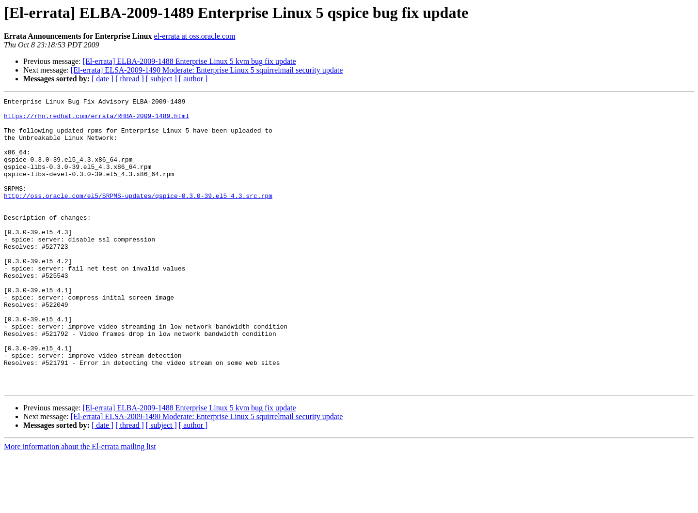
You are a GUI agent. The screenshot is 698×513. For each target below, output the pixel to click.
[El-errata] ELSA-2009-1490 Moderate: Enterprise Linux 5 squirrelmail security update (207, 70)
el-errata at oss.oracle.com (194, 36)
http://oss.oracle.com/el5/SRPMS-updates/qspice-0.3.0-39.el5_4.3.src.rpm (138, 215)
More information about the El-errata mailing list (80, 504)
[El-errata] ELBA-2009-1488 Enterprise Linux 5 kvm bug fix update (189, 61)
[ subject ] (161, 79)
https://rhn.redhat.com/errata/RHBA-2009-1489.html (96, 120)
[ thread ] (129, 79)
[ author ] (193, 79)
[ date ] (102, 79)
